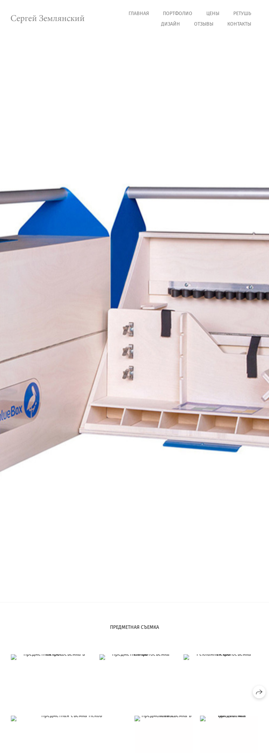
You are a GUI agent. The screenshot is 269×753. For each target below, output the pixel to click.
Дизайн (170, 24)
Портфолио (177, 13)
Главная (139, 13)
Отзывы (203, 24)
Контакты (239, 24)
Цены (212, 13)
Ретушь (242, 13)
